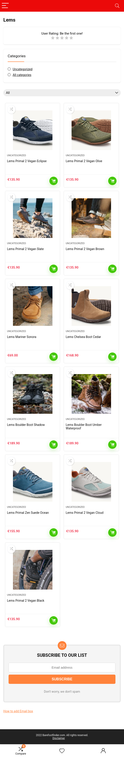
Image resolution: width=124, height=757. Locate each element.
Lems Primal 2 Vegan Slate (25, 249)
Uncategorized (22, 69)
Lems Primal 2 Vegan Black (25, 600)
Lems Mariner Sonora (21, 337)
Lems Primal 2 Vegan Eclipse (27, 161)
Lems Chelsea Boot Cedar (83, 337)
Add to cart (53, 181)
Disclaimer (58, 738)
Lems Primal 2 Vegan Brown (85, 249)
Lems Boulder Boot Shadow (26, 425)
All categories (22, 75)
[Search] (117, 6)
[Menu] (5, 6)
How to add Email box (18, 711)
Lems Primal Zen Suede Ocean (28, 512)
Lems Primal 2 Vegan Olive (84, 161)
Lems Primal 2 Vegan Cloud (84, 512)
